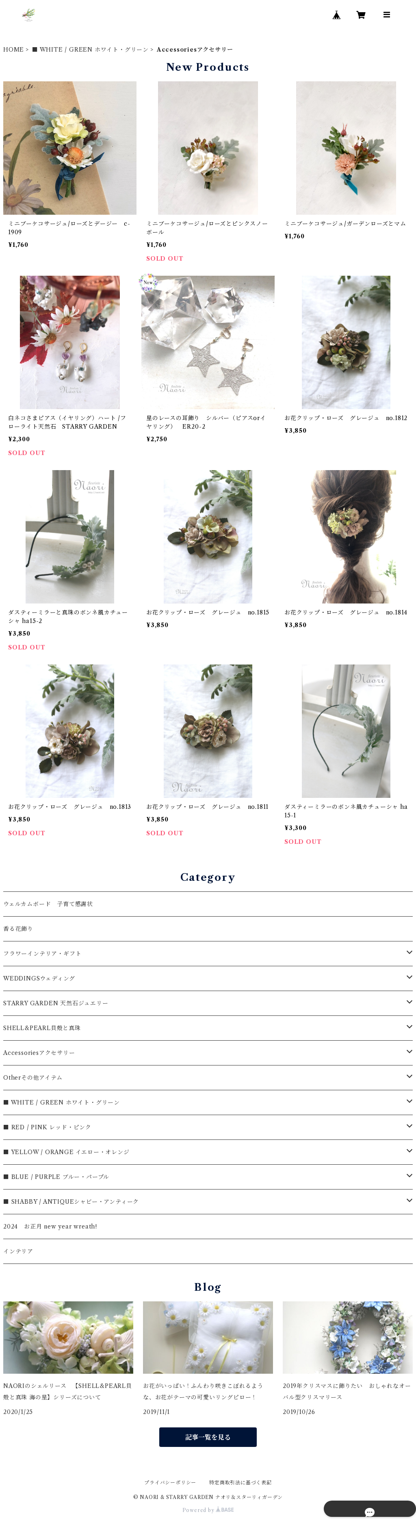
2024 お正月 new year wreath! (50, 1226)
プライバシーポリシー (170, 1482)
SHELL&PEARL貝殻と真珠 (42, 1028)
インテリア (18, 1251)
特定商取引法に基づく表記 (240, 1482)
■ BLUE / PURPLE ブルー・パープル (56, 1177)
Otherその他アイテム (33, 1077)
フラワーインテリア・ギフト (42, 953)
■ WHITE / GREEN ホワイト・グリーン (90, 49)
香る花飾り (18, 928)
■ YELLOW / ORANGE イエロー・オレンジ (66, 1152)
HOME (13, 49)
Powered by (208, 1510)
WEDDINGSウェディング (39, 978)
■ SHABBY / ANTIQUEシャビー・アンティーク (71, 1201)
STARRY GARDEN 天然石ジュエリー (55, 1003)
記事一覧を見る (208, 1437)
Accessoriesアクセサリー (39, 1053)
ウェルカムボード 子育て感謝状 (48, 904)
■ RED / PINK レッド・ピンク (47, 1127)
